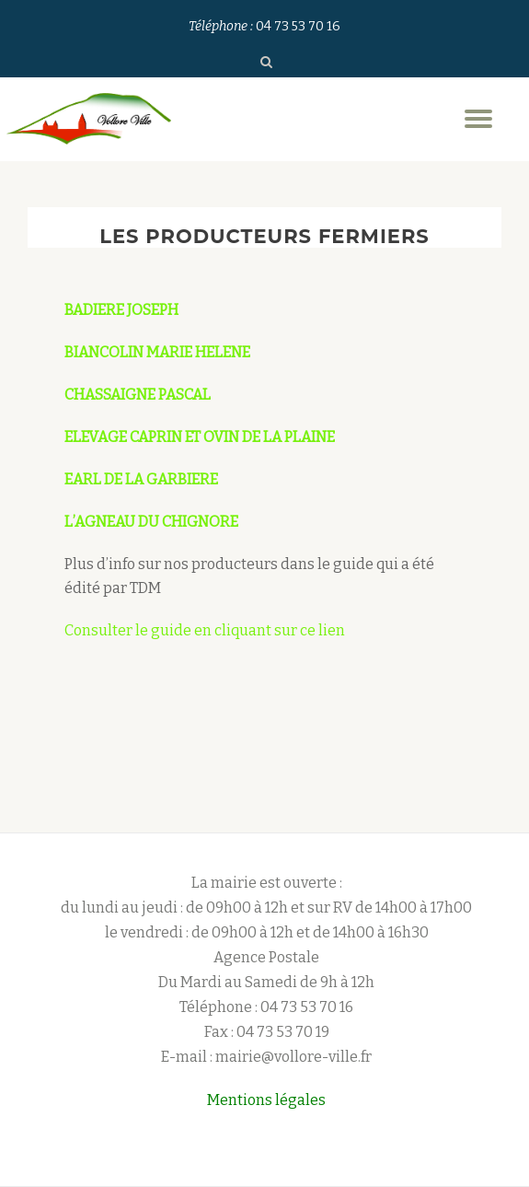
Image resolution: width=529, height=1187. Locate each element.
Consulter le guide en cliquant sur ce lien (204, 630)
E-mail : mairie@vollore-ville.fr (266, 1056)
